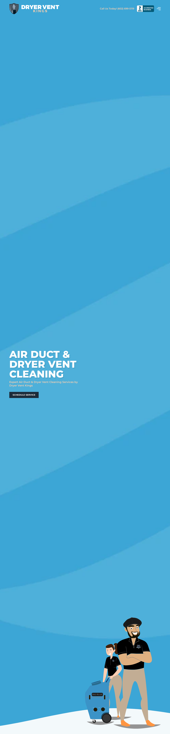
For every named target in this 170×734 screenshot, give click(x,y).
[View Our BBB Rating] (145, 8)
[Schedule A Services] (24, 395)
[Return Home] (34, 9)
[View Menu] (159, 8)
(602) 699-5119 (117, 8)
